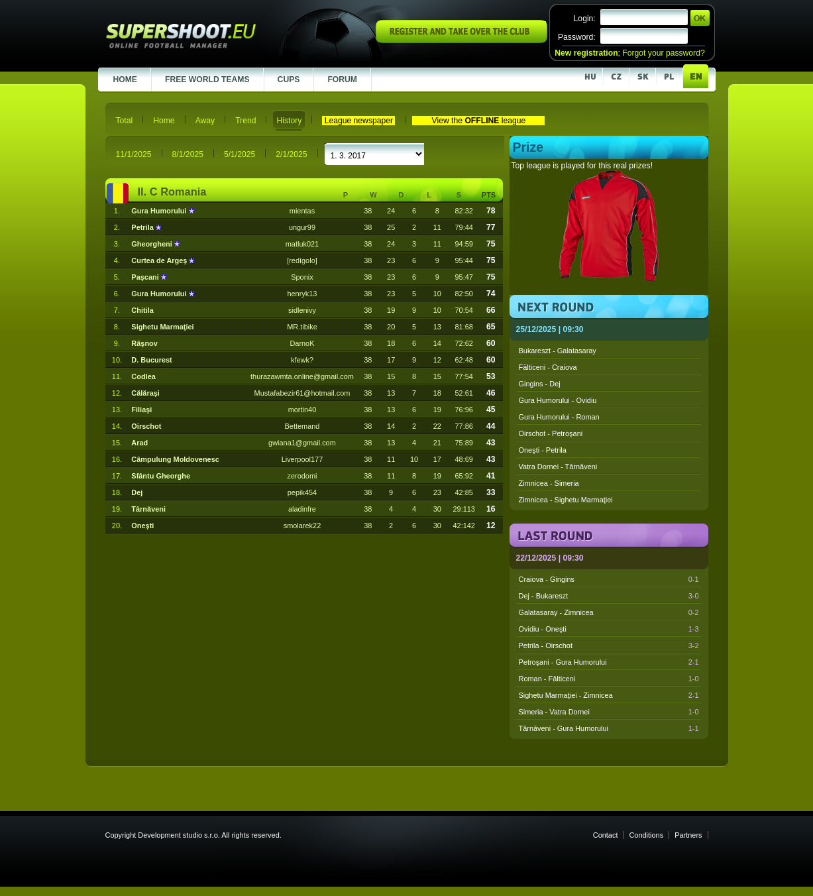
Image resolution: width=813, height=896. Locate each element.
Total (124, 120)
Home (163, 120)
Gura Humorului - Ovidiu (558, 400)
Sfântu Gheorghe (160, 476)
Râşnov (144, 343)
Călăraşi (145, 393)
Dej (136, 492)
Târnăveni (148, 509)
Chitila (142, 310)
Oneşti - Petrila (543, 450)
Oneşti (142, 526)
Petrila (143, 227)
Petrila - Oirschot (609, 645)
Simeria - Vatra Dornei (609, 712)
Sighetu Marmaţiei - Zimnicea (609, 695)
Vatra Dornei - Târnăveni (558, 467)
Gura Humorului (159, 211)
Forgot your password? (663, 53)
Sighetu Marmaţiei (162, 327)
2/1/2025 (291, 154)
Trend (245, 120)
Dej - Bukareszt (609, 596)
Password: (577, 37)
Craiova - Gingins (609, 579)
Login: (585, 18)
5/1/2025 (239, 154)
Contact (605, 835)
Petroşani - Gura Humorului (609, 662)
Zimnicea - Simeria (549, 483)
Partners (688, 835)
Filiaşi (141, 410)
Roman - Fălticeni (609, 679)
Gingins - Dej (540, 384)
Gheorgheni (152, 244)
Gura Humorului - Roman (559, 417)
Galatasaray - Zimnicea (609, 612)
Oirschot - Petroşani (551, 433)
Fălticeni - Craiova (548, 367)
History (288, 120)
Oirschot (146, 426)
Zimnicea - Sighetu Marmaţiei (566, 500)
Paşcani (145, 277)
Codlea (143, 376)
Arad (139, 443)
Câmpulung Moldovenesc (175, 459)
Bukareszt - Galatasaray (557, 351)
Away (205, 120)
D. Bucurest (151, 360)
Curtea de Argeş (160, 260)
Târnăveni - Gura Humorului (609, 728)
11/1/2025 (134, 154)
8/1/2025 (187, 154)
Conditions (646, 835)
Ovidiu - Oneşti (609, 629)
